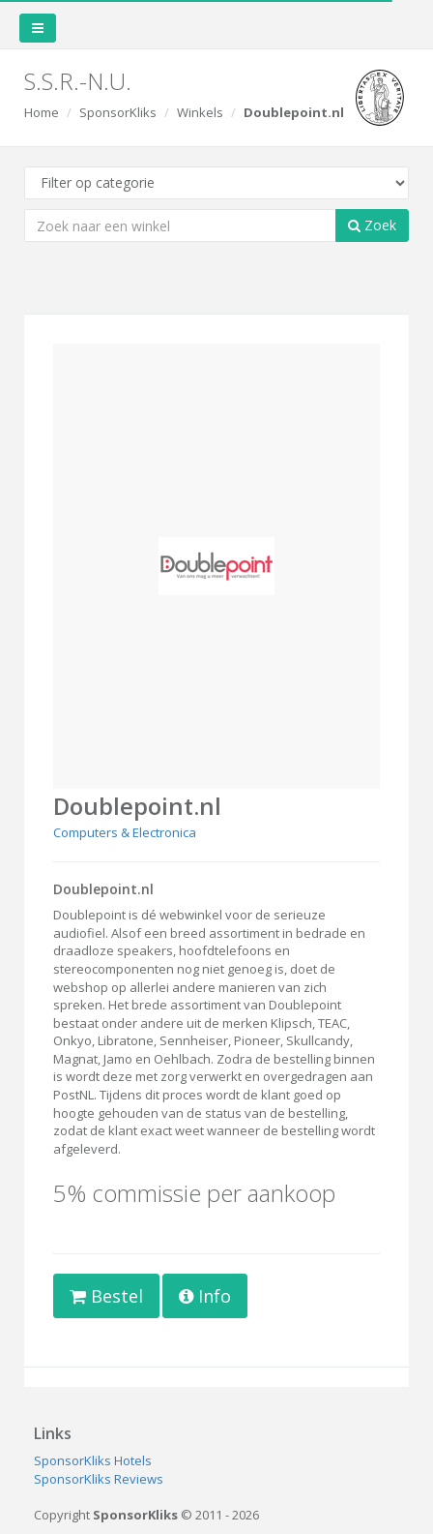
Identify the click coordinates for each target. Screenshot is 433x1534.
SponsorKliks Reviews (98, 1479)
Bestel (106, 1296)
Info (205, 1296)
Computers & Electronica (124, 832)
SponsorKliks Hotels (93, 1460)
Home (41, 112)
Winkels (200, 112)
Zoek (372, 225)
